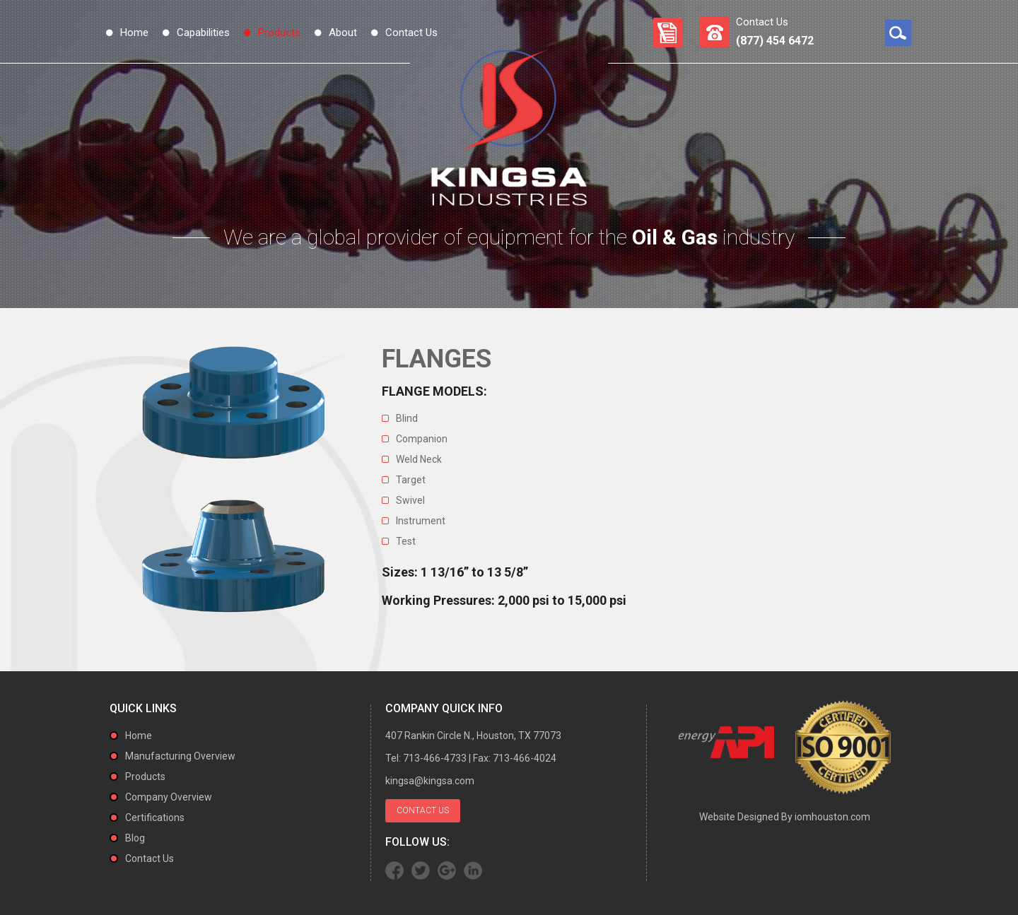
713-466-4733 (435, 758)
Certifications (155, 817)
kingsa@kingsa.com (429, 780)
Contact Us (411, 32)
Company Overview (168, 797)
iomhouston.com (832, 816)
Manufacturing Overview (180, 756)
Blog (135, 838)
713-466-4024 (524, 758)
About (343, 32)
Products (279, 32)
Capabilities (203, 32)
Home (134, 32)
